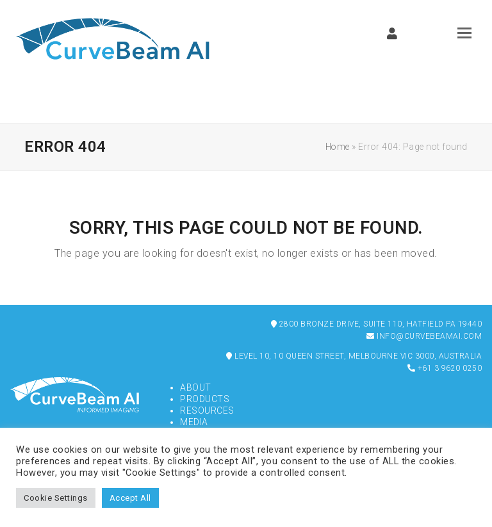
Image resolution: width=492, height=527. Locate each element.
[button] (464, 33)
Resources (207, 410)
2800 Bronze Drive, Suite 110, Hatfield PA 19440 (376, 324)
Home (337, 147)
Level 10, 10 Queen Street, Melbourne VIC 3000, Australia (354, 356)
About (195, 387)
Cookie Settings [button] (56, 498)
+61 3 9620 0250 (444, 368)
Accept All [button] (130, 498)
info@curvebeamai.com (424, 336)
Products (204, 399)
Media (194, 422)
